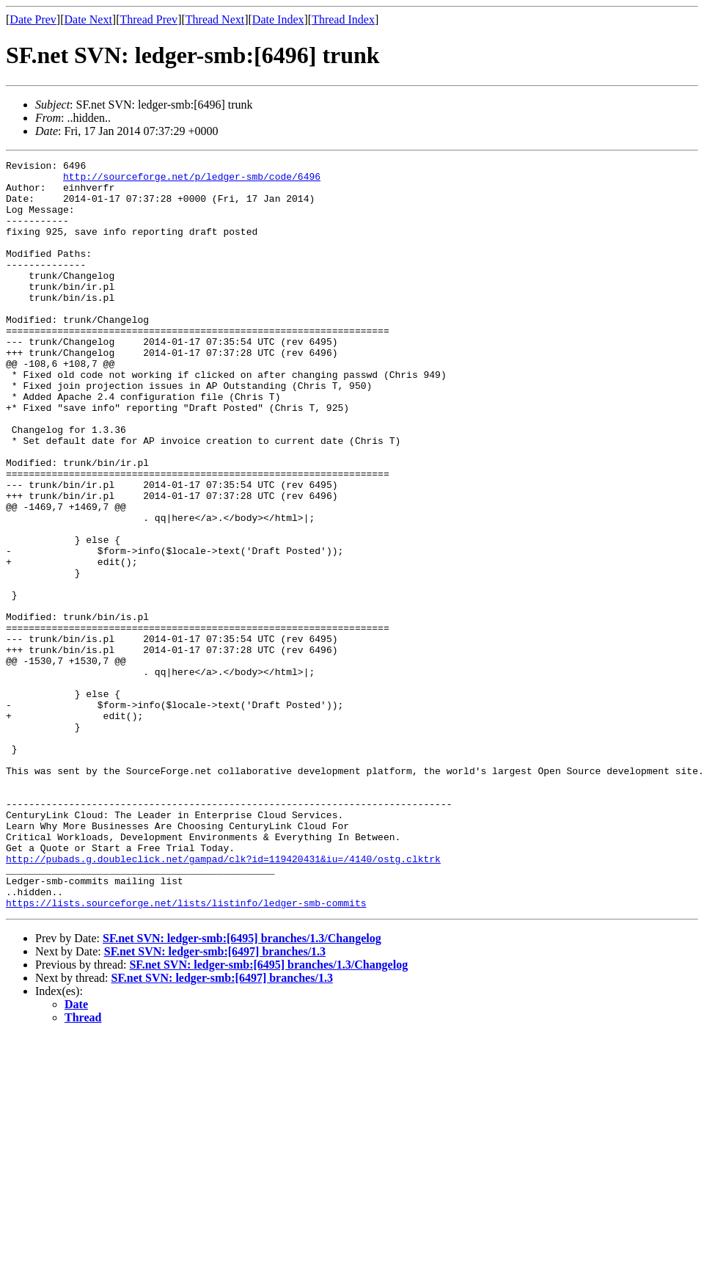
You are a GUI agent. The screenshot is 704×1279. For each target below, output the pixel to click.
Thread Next (215, 19)
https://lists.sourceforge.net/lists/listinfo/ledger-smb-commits (186, 1052)
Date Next (88, 19)
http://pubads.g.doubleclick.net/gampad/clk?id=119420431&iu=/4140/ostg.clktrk (223, 999)
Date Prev (33, 19)
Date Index (278, 19)
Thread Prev (148, 19)
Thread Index (343, 19)
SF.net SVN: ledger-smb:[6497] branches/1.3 (215, 1101)
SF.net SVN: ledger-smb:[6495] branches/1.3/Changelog (242, 1088)
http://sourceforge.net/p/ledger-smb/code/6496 (191, 180)
